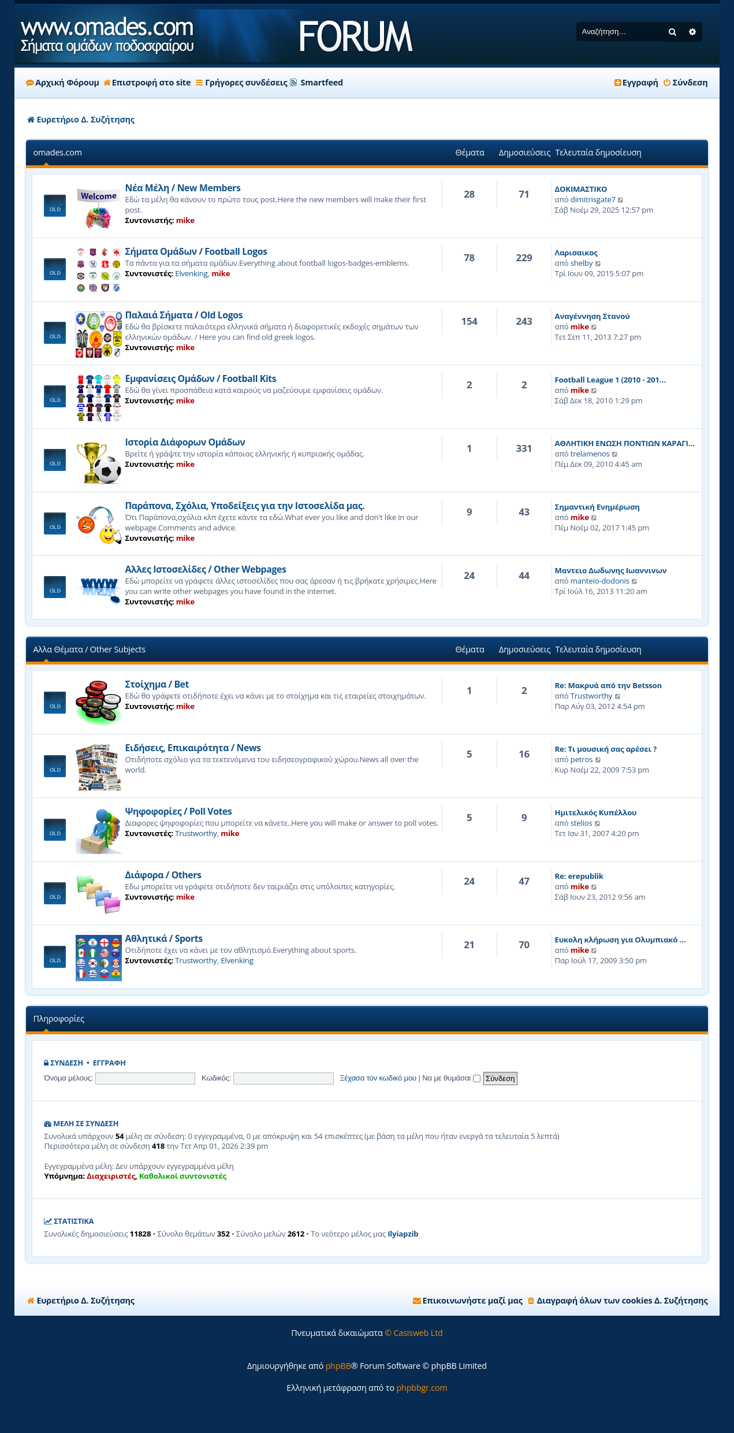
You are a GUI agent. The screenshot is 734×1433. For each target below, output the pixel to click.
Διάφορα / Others (163, 874)
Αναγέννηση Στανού (592, 316)
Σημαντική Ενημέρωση (597, 507)
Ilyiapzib (403, 1234)
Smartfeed (321, 82)
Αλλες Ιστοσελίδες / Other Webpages (205, 569)
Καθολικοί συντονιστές (182, 1176)
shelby (582, 263)
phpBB (338, 1365)
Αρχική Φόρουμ (62, 82)
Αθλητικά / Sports (163, 938)
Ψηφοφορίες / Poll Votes (178, 811)
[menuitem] (685, 82)
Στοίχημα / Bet (157, 684)
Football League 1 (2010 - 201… (610, 379)
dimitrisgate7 (593, 199)
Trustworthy (591, 695)
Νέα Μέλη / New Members (182, 187)
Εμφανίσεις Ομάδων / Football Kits (200, 378)
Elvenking (191, 273)
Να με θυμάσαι (451, 1078)
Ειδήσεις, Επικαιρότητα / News (192, 747)
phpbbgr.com (421, 1387)
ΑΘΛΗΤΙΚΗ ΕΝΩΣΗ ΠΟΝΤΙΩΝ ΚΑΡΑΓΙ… (625, 443)
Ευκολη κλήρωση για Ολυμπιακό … (620, 939)
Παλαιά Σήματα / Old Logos (184, 315)
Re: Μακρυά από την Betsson (608, 685)
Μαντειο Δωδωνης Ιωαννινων (611, 570)
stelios (582, 823)
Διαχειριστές (111, 1176)
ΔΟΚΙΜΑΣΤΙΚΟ (581, 189)
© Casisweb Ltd (414, 1332)
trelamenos (590, 453)
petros (582, 759)
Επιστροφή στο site (147, 82)
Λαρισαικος (576, 252)
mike (185, 220)
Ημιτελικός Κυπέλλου (596, 812)
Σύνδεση (66, 1063)
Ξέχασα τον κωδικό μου (378, 1078)
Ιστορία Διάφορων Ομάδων (185, 442)
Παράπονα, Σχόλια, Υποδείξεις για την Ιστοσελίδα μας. (244, 505)
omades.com (57, 152)
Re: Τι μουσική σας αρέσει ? (606, 749)
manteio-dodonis (600, 581)
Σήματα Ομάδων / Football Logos (196, 251)
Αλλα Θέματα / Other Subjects (89, 649)
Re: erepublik (579, 876)
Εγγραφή (109, 1063)
